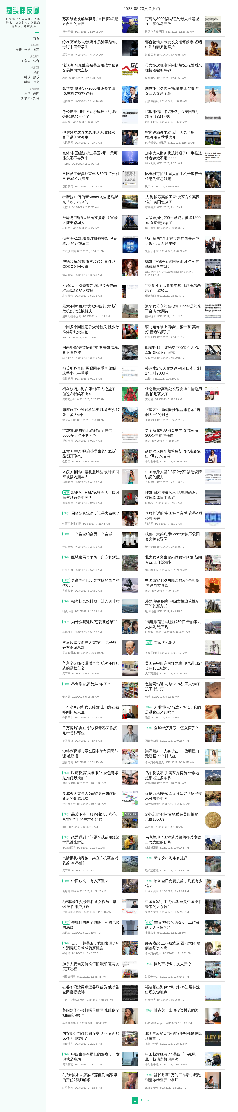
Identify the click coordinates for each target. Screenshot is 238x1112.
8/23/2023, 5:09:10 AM (166, 378)
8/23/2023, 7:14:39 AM (168, 502)
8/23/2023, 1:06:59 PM (171, 999)
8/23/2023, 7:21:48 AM (96, 523)
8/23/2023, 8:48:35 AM (171, 611)
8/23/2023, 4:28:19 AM (82, 337)
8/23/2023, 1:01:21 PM (99, 999)
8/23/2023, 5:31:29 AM (168, 399)
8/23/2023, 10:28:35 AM (91, 803)
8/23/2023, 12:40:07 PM (86, 953)
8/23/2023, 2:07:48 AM (171, 163)
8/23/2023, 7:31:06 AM (168, 523)
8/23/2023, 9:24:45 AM (173, 673)
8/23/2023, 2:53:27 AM (85, 228)
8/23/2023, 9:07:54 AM (173, 652)
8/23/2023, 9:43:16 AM (165, 717)
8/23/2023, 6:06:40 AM (165, 441)
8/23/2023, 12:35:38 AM (86, 78)
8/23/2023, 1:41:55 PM (88, 1087)
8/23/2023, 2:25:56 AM (85, 207)
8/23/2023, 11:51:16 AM (97, 912)
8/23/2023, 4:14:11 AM (96, 316)
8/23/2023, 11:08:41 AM (86, 870)
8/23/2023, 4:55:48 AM (171, 357)
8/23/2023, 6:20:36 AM (173, 461)
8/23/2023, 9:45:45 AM (88, 740)
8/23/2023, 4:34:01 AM (171, 337)
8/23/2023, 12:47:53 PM (177, 953)
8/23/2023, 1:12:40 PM (93, 1023)
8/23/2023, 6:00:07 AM (88, 440)
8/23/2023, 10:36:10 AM (175, 803)
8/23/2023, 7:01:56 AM (171, 482)
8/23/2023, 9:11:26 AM (85, 673)
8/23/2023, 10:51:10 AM (169, 826)
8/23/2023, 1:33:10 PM (88, 1064)
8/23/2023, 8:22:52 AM (165, 591)
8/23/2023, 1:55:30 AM (181, 142)
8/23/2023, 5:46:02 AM (171, 420)
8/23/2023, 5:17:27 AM (91, 399)
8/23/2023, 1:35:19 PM (173, 1064)
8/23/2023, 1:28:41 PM (173, 1043)
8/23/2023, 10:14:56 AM (179, 762)
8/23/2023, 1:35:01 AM (173, 121)
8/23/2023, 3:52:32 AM (88, 295)
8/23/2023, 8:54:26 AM (176, 632)
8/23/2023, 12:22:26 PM (171, 932)
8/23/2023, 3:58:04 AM (171, 295)
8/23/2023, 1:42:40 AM (88, 142)
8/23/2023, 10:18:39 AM (91, 783)
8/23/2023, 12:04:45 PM (86, 932)
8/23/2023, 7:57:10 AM (88, 570)
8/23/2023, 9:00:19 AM (91, 652)
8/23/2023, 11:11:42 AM (174, 870)
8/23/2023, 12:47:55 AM (171, 78)
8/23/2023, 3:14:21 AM (91, 251)
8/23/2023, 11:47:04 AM (174, 891)
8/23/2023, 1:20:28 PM (88, 1043)
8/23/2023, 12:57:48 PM (174, 976)
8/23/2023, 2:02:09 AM (85, 163)
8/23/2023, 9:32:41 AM (165, 696)
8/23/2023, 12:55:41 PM (91, 976)
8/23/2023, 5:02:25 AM (88, 378)
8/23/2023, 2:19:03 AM (165, 186)
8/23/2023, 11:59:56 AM (174, 912)
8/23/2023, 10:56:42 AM (174, 847)
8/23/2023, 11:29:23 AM (91, 891)
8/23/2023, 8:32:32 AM (88, 611)
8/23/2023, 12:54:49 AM (89, 101)
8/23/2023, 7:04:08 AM (88, 502)
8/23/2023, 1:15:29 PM (178, 1023)
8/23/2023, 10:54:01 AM (91, 847)
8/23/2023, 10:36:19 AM (83, 826)
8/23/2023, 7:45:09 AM (171, 546)
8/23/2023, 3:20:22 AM (173, 251)
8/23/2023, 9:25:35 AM (85, 696)
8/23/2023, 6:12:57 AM (85, 461)
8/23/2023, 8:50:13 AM (88, 632)
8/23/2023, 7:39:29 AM (88, 546)
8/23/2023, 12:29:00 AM (171, 54)
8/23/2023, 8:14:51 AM (88, 590)
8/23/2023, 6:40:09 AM (88, 482)
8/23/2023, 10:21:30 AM (171, 783)
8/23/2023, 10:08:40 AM (89, 762)
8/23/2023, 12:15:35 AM (179, 31)
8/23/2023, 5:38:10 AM (91, 420)
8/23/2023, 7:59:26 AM (173, 570)
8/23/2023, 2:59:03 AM (171, 228)
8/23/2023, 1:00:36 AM (173, 101)
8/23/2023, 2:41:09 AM (171, 207)
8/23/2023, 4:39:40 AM (88, 357)
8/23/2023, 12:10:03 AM (89, 31)
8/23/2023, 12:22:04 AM (89, 54)
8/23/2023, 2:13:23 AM (88, 186)
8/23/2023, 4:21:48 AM (171, 316)
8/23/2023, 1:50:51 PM (173, 1087)
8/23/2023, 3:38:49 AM (88, 275)
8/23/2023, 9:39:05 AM (88, 717)
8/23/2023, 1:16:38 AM (85, 121)
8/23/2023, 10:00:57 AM (174, 740)
